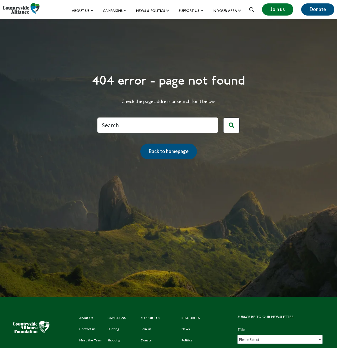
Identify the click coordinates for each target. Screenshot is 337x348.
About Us (81, 11)
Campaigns (113, 11)
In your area (225, 11)
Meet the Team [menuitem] (90, 340)
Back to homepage (169, 151)
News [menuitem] (185, 329)
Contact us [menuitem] (87, 329)
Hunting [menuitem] (113, 329)
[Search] (157, 125)
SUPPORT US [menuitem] (150, 318)
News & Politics (150, 11)
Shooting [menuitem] (113, 340)
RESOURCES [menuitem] (190, 318)
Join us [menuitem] (146, 329)
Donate (318, 9)
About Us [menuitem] (86, 318)
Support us (189, 11)
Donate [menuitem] (146, 340)
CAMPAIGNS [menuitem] (116, 318)
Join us (277, 9)
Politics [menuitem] (186, 340)
